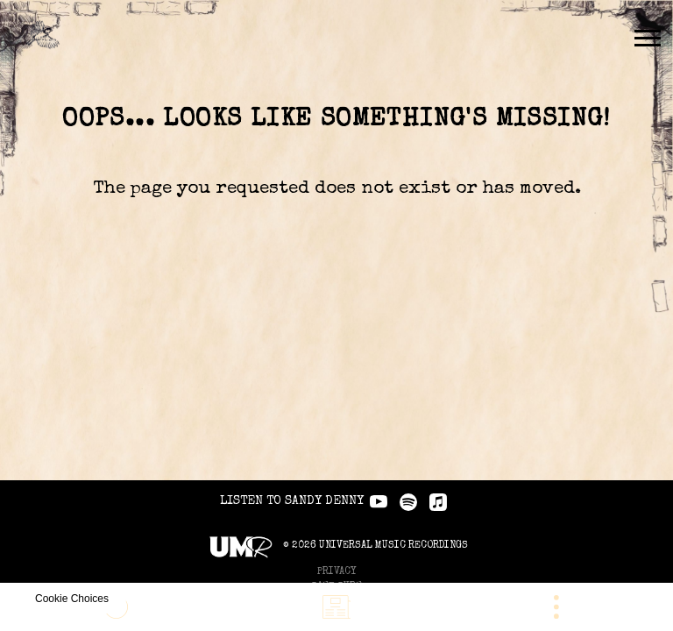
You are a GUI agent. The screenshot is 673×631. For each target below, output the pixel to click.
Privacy (336, 495)
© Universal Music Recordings (337, 468)
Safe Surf (336, 509)
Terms (336, 524)
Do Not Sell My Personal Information (336, 554)
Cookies (337, 539)
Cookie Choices (344, 569)
